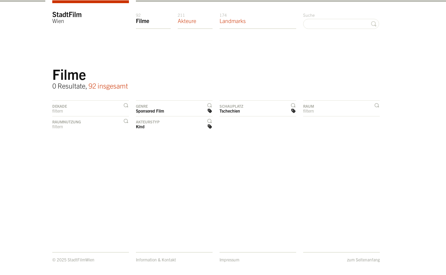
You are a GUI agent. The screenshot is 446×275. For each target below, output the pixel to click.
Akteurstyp (148, 121)
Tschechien (230, 110)
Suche (309, 14)
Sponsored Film (150, 110)
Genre (142, 106)
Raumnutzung (66, 121)
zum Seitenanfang (363, 259)
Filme (142, 18)
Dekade (59, 106)
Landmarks (233, 18)
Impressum (229, 259)
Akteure (187, 18)
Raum (308, 106)
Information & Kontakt (156, 259)
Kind (140, 126)
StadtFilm (67, 17)
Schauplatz (231, 106)
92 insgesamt (108, 85)
